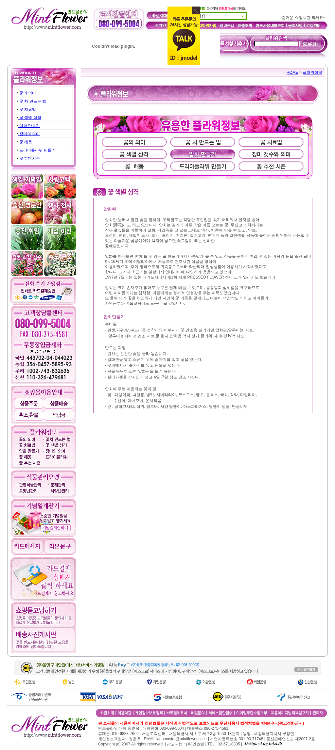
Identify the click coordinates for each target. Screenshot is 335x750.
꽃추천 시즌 (29, 158)
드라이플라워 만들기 (37, 150)
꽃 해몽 (25, 142)
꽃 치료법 (27, 109)
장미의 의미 (29, 134)
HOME (292, 72)
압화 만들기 (29, 125)
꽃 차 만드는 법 (32, 101)
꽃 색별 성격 (29, 117)
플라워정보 (312, 72)
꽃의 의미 (27, 93)
